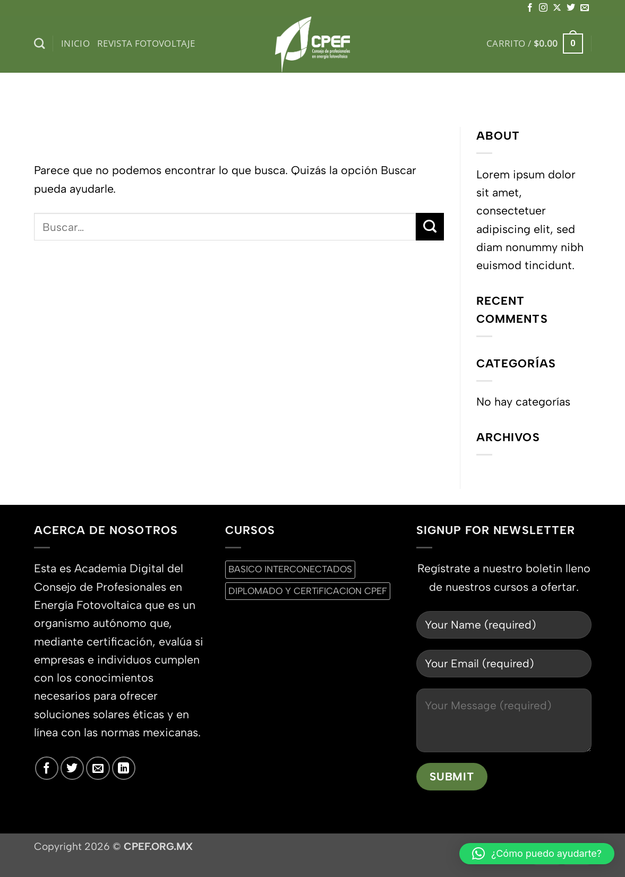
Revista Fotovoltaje (146, 43)
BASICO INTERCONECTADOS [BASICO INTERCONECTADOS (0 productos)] (290, 569)
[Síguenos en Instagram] (543, 8)
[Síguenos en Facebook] (530, 8)
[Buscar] (39, 44)
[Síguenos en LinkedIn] (123, 768)
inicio (75, 43)
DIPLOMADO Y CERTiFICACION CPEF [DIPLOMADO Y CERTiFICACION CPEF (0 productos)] (307, 591)
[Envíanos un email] (584, 8)
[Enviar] (430, 226)
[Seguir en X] (557, 8)
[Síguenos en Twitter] (571, 8)
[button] (534, 43)
